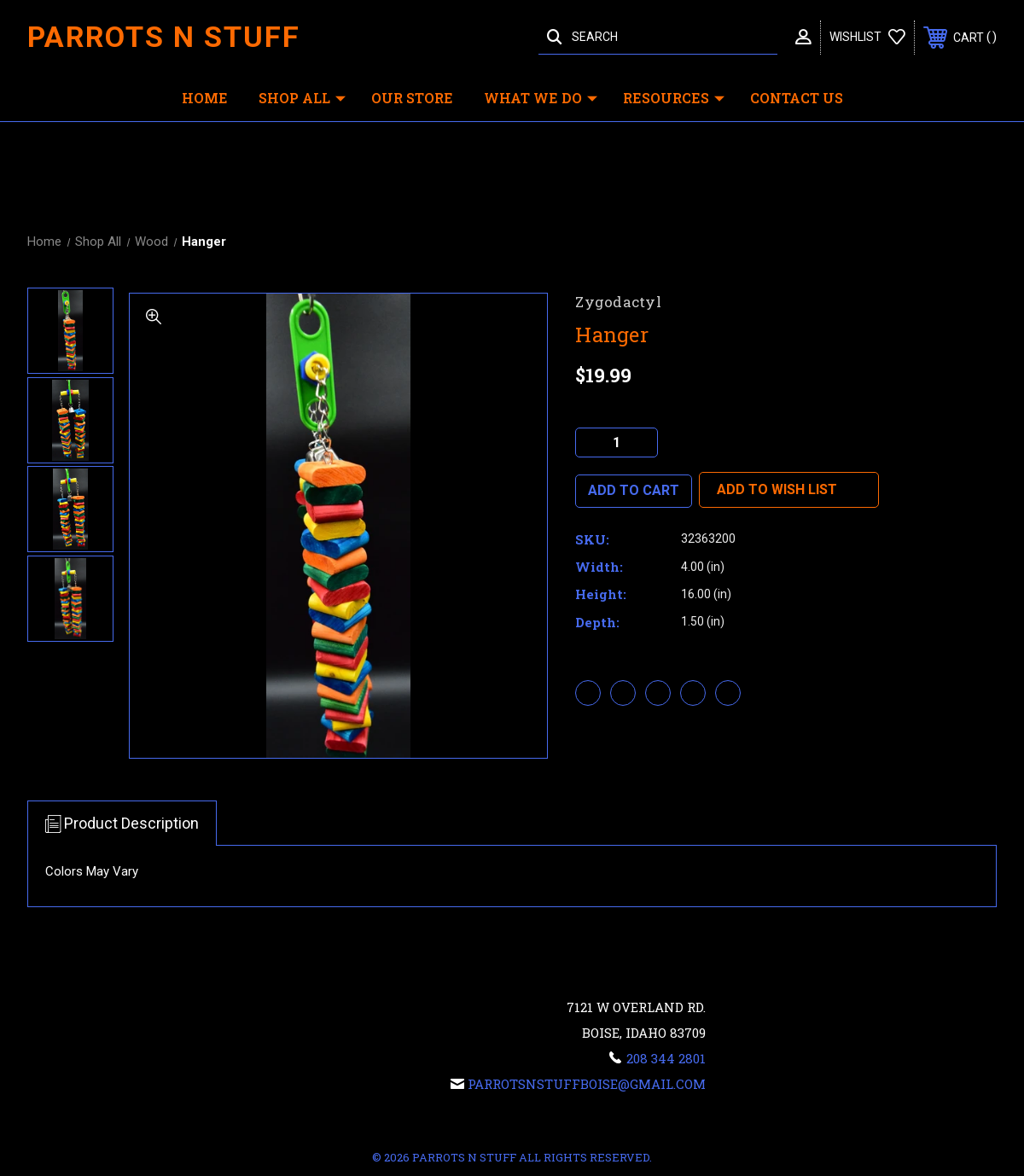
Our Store (412, 98)
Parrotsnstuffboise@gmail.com (587, 1083)
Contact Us (796, 98)
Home (205, 98)
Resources (673, 98)
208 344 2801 (666, 1058)
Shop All (302, 98)
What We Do (540, 98)
